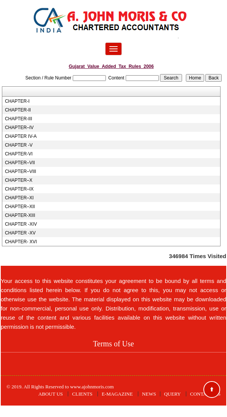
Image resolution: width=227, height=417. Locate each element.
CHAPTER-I (17, 101)
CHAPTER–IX (19, 189)
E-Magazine (117, 394)
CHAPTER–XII (20, 206)
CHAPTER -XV (20, 233)
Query (172, 394)
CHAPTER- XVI (21, 241)
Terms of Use (113, 343)
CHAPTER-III (18, 118)
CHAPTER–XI (19, 197)
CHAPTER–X (18, 180)
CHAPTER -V (19, 145)
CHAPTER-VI (19, 154)
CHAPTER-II (18, 110)
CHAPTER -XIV (21, 224)
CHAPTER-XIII (20, 215)
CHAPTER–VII (20, 162)
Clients (82, 394)
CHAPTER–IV (19, 127)
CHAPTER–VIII (20, 171)
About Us (50, 394)
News (149, 394)
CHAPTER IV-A (21, 136)
